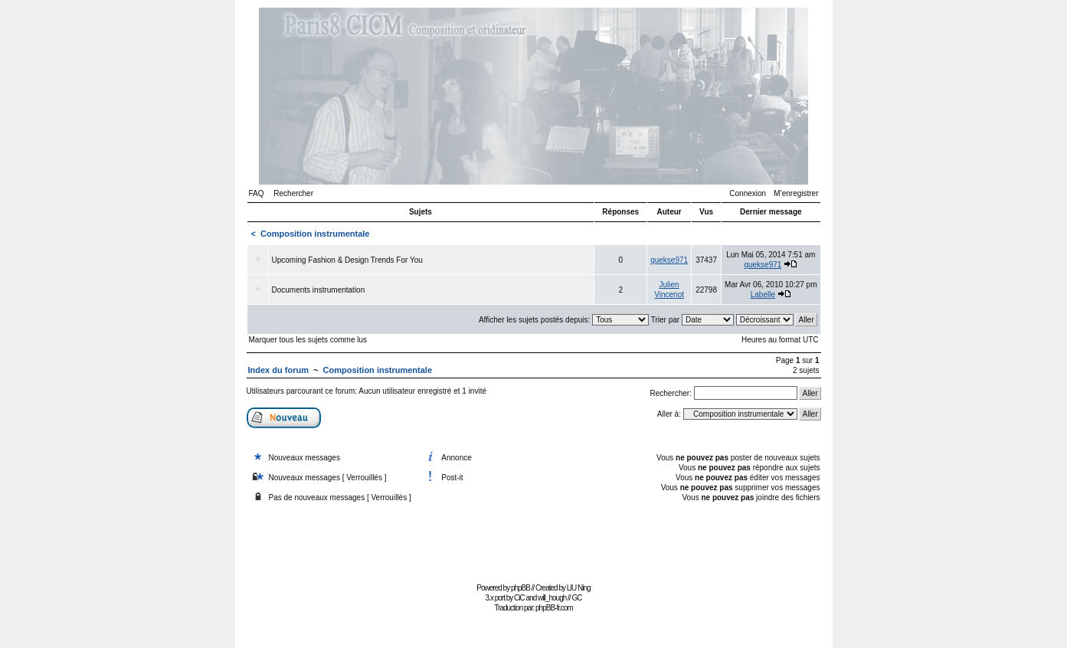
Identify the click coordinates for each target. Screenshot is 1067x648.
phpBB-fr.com (554, 608)
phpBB (520, 588)
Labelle (763, 294)
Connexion (747, 193)
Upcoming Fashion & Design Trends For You (347, 260)
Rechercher (293, 193)
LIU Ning (579, 588)
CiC (519, 598)
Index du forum (278, 370)
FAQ (256, 193)
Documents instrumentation (318, 290)
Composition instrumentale (314, 233)
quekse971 (669, 260)
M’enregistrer (796, 193)
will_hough (552, 598)
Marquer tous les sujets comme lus (308, 339)
